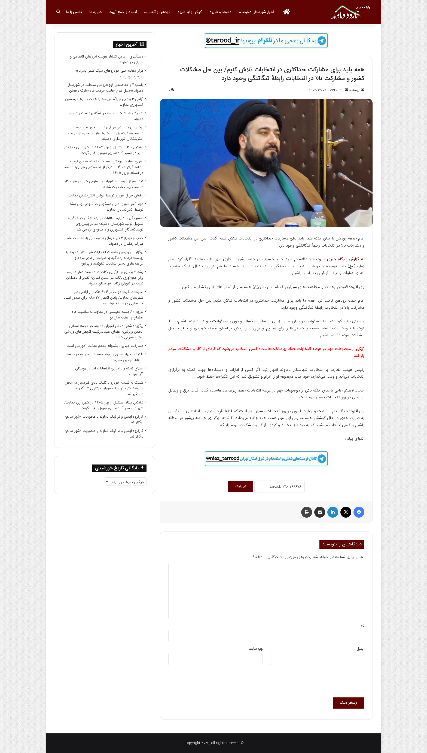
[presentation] (323, 681)
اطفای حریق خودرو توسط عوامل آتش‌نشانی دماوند (106, 195)
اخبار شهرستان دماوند (258, 12)
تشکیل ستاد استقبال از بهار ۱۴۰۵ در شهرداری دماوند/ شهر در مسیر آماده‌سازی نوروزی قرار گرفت (103, 150)
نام (362, 625)
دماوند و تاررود (220, 12)
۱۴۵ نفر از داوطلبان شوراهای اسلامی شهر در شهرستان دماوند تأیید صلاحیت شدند (103, 184)
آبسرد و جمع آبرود (123, 12)
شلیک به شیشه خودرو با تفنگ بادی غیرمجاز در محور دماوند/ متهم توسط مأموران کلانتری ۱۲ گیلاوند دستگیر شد (104, 388)
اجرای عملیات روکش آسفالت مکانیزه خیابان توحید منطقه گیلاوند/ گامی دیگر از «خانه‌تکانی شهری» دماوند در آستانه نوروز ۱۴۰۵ (103, 167)
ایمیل (360, 649)
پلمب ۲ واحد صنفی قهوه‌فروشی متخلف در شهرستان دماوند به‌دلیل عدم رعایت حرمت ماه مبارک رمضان (104, 87)
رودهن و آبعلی (158, 12)
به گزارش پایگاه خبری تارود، (340, 259)
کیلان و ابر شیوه (190, 12)
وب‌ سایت (255, 649)
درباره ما (95, 12)
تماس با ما (74, 12)
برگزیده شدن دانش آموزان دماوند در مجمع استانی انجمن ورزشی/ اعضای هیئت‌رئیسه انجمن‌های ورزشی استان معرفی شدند (103, 331)
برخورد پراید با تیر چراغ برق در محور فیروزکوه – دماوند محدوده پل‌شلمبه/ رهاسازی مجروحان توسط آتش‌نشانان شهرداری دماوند (105, 133)
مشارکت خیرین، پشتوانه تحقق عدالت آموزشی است (104, 346)
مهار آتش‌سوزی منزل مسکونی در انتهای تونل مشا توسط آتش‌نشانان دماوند (106, 206)
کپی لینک (240, 486)
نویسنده (354, 90)
